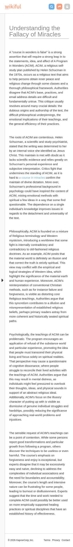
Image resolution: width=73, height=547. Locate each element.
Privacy (56, 540)
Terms (47, 540)
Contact (66, 540)
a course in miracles (32, 177)
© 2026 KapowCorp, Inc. (21, 540)
